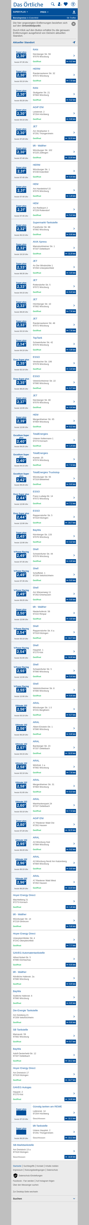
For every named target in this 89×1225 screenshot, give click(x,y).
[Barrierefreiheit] (73, 4)
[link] (73, 24)
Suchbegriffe (29, 1166)
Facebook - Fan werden (23, 1181)
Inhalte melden (51, 1166)
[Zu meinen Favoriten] (66, 4)
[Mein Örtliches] (60, 4)
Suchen (17, 1198)
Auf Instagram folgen (45, 1181)
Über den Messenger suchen (26, 1185)
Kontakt (40, 1166)
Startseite (17, 1166)
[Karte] (73, 12)
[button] (28, 1175)
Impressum (18, 1170)
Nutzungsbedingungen (35, 1170)
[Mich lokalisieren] (44, 42)
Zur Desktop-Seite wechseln (25, 1192)
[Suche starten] (52, 4)
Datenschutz (52, 1170)
